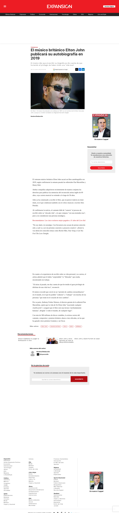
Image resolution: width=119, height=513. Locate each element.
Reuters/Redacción (43, 353)
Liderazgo (57, 472)
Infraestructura (34, 492)
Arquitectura (33, 494)
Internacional (53, 14)
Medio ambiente (34, 501)
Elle (30, 463)
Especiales (57, 475)
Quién (5, 495)
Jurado (56, 507)
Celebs (31, 468)
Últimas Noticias (10, 14)
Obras (75, 14)
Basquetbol (57, 486)
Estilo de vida (33, 470)
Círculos (6, 500)
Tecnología (65, 14)
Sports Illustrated (59, 479)
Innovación (57, 462)
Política (32, 14)
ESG (82, 14)
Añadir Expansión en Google (61, 69)
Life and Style (102, 14)
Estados (6, 488)
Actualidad (57, 470)
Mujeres (90, 14)
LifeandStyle (8, 476)
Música (31, 482)
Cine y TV (32, 480)
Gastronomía (58, 496)
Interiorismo (33, 496)
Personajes (57, 501)
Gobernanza (33, 505)
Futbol (56, 480)
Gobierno (7, 481)
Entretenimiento (34, 477)
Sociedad (7, 491)
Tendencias (34, 47)
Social (31, 503)
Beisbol (56, 482)
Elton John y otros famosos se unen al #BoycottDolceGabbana (67, 340)
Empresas (23, 14)
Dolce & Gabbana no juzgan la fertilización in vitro (28, 339)
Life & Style (32, 473)
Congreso (7, 484)
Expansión (7, 460)
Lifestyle (57, 489)
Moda (5, 502)
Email (51, 380)
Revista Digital (109, 6)
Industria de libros (55, 326)
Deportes (32, 479)
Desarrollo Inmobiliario (36, 491)
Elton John (44, 326)
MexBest (56, 494)
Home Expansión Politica (12, 463)
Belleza (6, 504)
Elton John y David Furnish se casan (87, 339)
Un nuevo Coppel (101, 139)
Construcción (33, 489)
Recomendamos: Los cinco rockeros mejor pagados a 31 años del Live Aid (59, 220)
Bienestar (57, 503)
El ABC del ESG (59, 463)
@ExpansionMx (44, 355)
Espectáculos (8, 496)
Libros (65, 326)
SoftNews (78, 326)
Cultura (31, 460)
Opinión (6, 490)
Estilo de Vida (58, 505)
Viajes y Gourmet (9, 505)
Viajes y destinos (59, 500)
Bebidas (56, 498)
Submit (79, 380)
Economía (42, 14)
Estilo (71, 326)
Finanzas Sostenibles (61, 460)
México (6, 482)
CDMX (6, 486)
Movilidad (32, 506)
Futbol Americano (59, 484)
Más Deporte (58, 488)
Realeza (6, 498)
